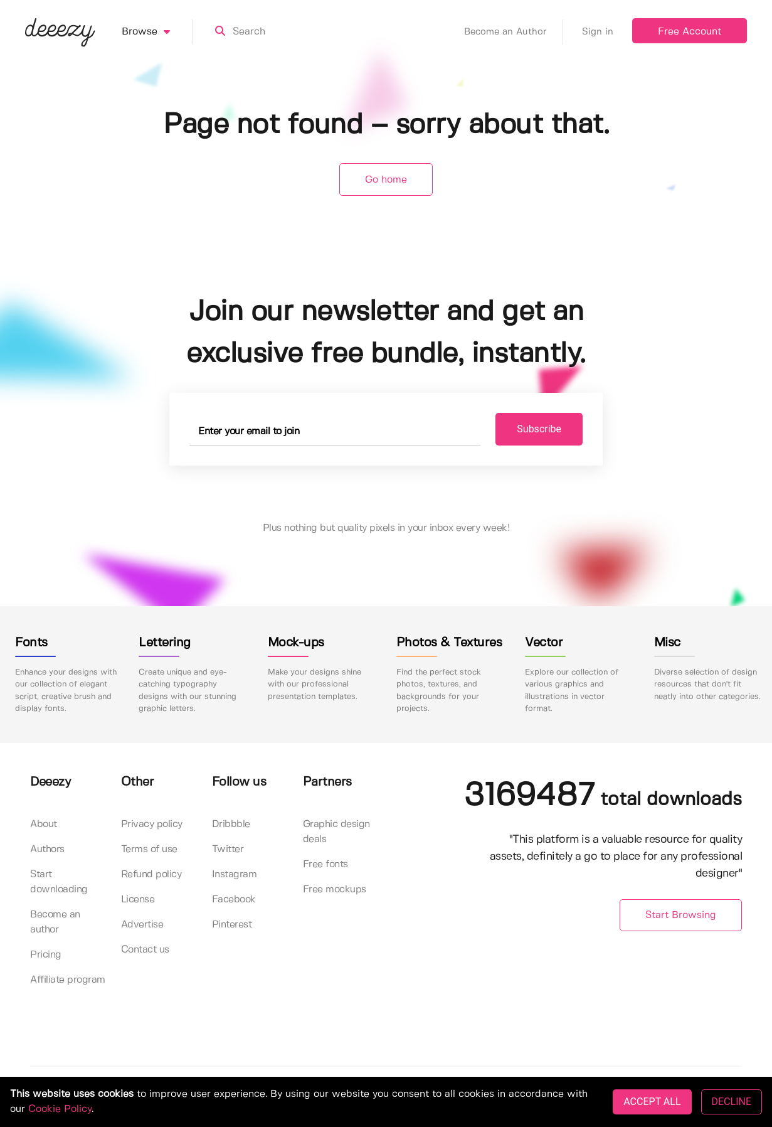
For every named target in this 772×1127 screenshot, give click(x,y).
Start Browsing (680, 915)
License (138, 899)
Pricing (45, 954)
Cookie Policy (60, 1109)
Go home (386, 179)
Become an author (55, 922)
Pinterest (232, 924)
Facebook (234, 899)
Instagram (234, 874)
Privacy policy (151, 824)
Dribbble (231, 824)
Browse (157, 32)
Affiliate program (67, 980)
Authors (47, 849)
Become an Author (513, 32)
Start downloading (59, 882)
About (43, 824)
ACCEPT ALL (651, 1102)
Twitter (228, 849)
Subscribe (539, 429)
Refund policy (151, 874)
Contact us (145, 949)
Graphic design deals (336, 832)
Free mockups (334, 889)
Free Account (689, 31)
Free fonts (325, 864)
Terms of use (149, 849)
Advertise (142, 924)
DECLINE (731, 1102)
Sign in (597, 32)
